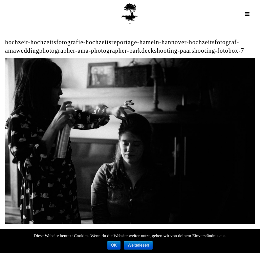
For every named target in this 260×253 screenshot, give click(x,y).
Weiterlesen (138, 245)
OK (114, 245)
